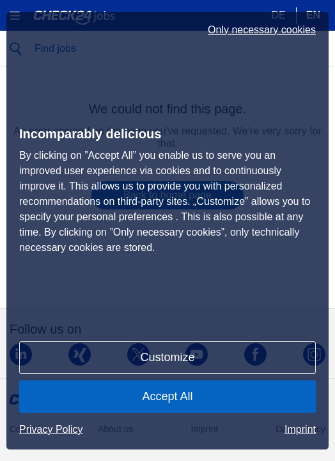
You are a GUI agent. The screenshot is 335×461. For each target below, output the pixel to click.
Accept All (167, 396)
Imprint (300, 429)
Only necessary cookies (262, 30)
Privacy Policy (51, 429)
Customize (167, 357)
